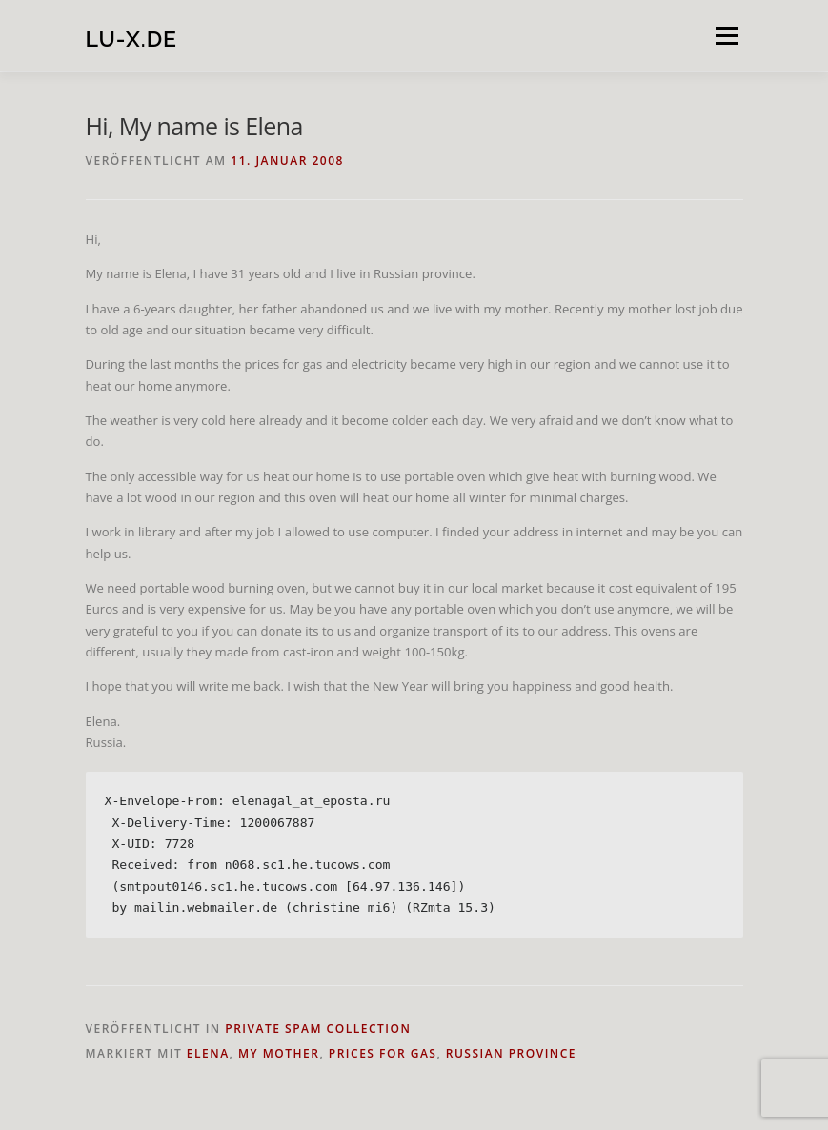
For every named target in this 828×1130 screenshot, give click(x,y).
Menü (726, 35)
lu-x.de (131, 37)
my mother (278, 1053)
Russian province (511, 1053)
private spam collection (318, 1028)
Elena (208, 1053)
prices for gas (383, 1053)
